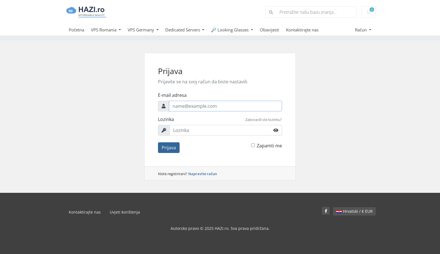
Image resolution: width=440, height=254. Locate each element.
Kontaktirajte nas (302, 30)
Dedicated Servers (183, 30)
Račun (361, 30)
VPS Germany (141, 30)
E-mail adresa (172, 95)
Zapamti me (269, 146)
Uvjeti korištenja (125, 212)
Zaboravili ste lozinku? (263, 119)
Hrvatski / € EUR (354, 211)
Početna (76, 30)
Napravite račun (202, 173)
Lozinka (166, 119)
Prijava (169, 148)
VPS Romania (104, 30)
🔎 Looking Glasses (230, 30)
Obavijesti (269, 30)
